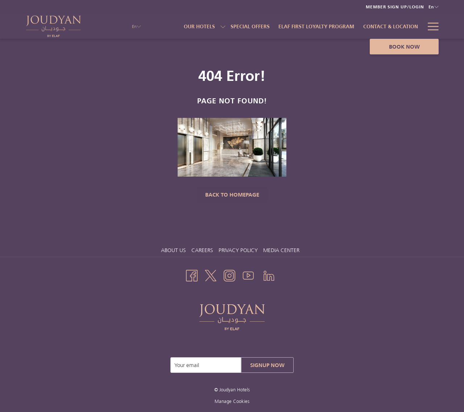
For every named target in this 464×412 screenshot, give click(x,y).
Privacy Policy (238, 250)
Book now (404, 46)
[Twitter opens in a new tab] (210, 275)
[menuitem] (174, 250)
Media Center (281, 250)
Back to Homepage (232, 194)
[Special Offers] (250, 26)
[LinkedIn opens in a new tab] (269, 275)
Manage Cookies (232, 401)
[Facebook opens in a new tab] (192, 275)
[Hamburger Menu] (430, 26)
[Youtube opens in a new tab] (248, 275)
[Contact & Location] (391, 26)
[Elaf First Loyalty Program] (316, 26)
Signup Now (267, 365)
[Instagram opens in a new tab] (229, 275)
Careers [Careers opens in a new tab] (203, 250)
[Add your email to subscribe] (205, 365)
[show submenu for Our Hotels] (223, 26)
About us (173, 250)
